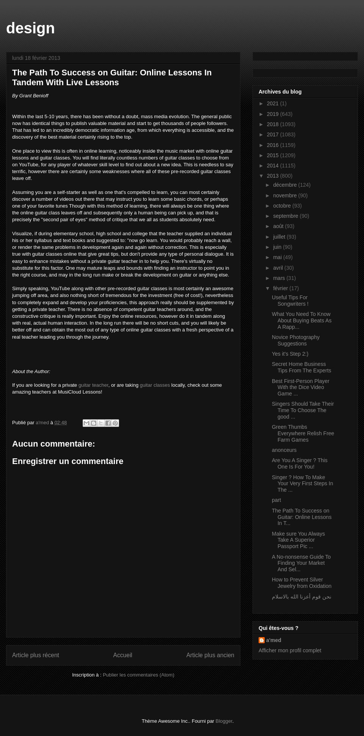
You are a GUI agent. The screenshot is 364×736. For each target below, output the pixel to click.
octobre (282, 206)
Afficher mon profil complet (290, 650)
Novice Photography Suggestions (296, 340)
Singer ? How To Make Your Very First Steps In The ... (302, 483)
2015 (273, 155)
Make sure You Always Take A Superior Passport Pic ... (298, 540)
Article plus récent (35, 655)
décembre (285, 185)
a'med (273, 640)
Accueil (122, 655)
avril (278, 268)
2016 (273, 145)
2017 (273, 134)
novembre (285, 195)
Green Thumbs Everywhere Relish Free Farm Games (303, 433)
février (281, 288)
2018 (273, 124)
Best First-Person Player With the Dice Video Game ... (300, 387)
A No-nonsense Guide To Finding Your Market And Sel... (301, 563)
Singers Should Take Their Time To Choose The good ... (303, 410)
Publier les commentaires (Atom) (138, 675)
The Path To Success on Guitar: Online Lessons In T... (301, 517)
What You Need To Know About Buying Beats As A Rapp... (301, 320)
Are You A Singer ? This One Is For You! (300, 463)
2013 (273, 176)
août (279, 226)
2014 (273, 166)
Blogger (224, 721)
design (30, 28)
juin (278, 247)
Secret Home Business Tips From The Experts (301, 367)
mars (279, 278)
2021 (273, 103)
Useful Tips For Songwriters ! (290, 300)
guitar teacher (93, 385)
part (276, 500)
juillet (280, 237)
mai (278, 257)
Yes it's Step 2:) (290, 354)
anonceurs (284, 450)
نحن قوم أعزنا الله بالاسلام (301, 597)
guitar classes (155, 385)
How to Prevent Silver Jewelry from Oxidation (301, 583)
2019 (273, 114)
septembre (286, 216)
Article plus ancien (210, 655)
